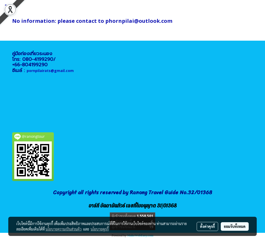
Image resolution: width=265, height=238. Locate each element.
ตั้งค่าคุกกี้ (207, 226)
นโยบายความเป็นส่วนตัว (64, 229)
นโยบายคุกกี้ (100, 229)
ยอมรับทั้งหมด (235, 226)
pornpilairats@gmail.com (50, 70)
